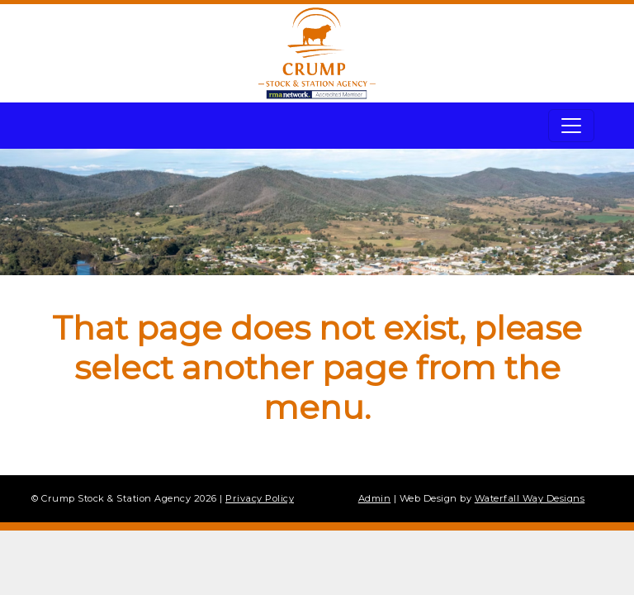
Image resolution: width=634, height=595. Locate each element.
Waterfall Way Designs (530, 498)
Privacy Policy (259, 498)
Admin (374, 498)
